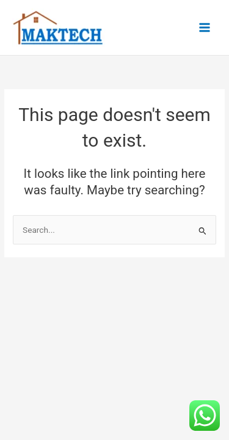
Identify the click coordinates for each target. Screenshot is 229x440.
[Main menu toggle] (204, 27)
